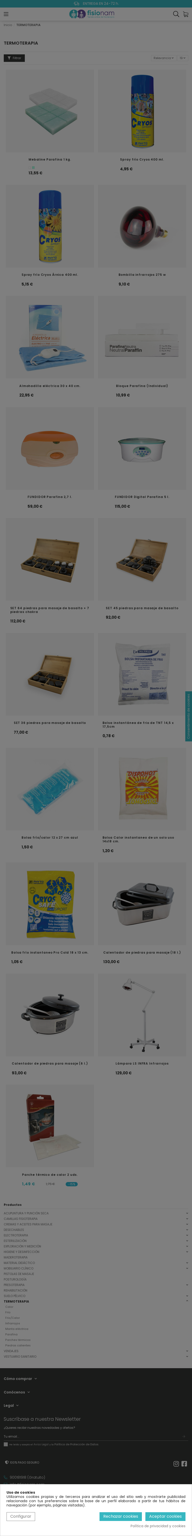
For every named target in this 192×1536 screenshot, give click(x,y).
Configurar (20, 1516)
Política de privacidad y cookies (158, 1526)
